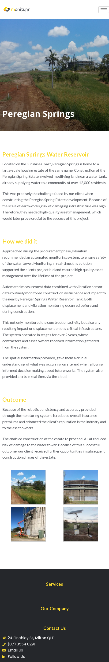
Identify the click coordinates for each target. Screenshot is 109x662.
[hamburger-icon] (103, 9)
